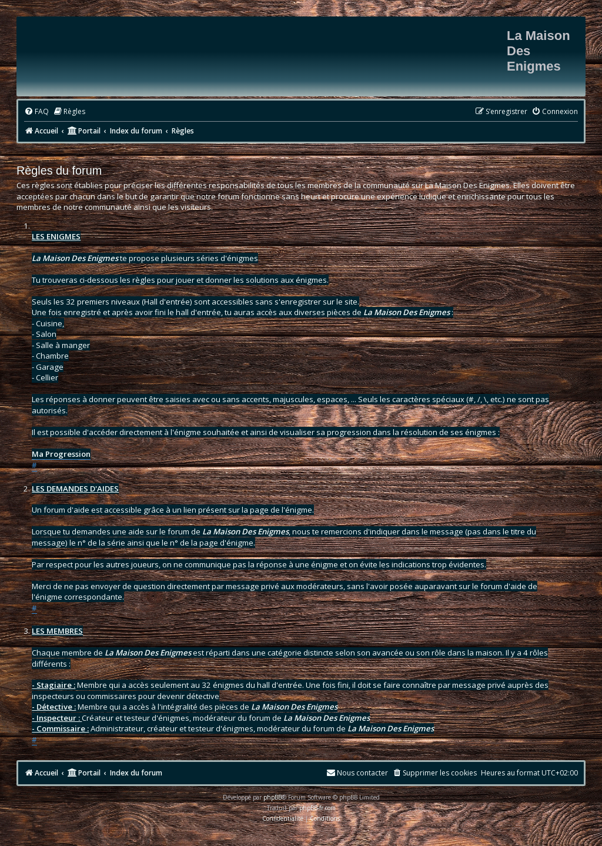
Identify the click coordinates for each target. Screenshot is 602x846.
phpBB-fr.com (317, 808)
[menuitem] (36, 112)
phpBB (272, 797)
